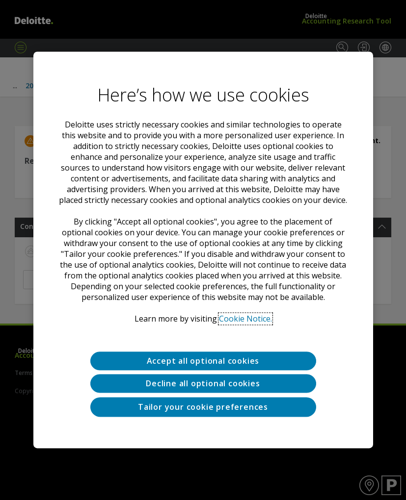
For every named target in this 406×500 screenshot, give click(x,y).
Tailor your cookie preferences (203, 406)
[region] (203, 249)
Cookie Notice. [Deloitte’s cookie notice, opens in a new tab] (245, 318)
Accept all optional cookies (203, 360)
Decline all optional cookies (203, 383)
